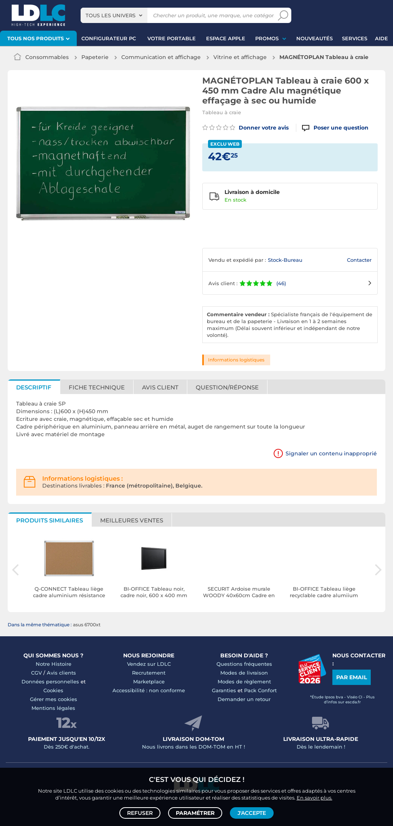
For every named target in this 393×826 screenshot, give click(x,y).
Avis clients (61, 673)
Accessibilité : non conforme (148, 690)
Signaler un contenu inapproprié (331, 453)
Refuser (140, 813)
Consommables (47, 57)
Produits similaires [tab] (49, 520)
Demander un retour (244, 699)
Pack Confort (260, 690)
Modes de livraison (244, 673)
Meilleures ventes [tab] (131, 520)
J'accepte (252, 813)
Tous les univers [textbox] (110, 15)
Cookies (53, 690)
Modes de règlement (244, 681)
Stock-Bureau (285, 260)
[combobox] (114, 15)
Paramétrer (195, 813)
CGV (36, 673)
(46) (281, 283)
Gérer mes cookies (53, 699)
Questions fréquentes (244, 664)
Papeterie (95, 57)
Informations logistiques (236, 360)
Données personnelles (50, 681)
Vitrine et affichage (240, 57)
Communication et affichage (161, 57)
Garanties (224, 690)
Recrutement (148, 673)
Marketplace (149, 681)
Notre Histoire (53, 664)
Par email (351, 677)
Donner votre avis (245, 127)
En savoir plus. (314, 798)
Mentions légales (53, 708)
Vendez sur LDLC (149, 664)
